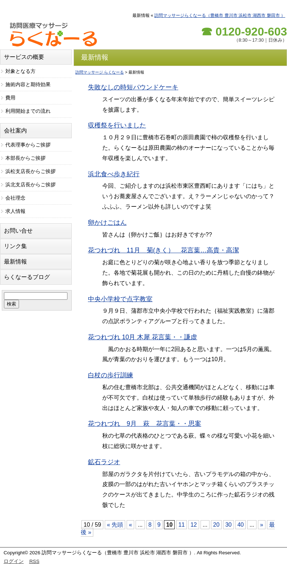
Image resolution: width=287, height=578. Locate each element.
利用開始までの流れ (28, 111)
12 (193, 525)
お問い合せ (18, 231)
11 (181, 525)
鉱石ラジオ (104, 462)
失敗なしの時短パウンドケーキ (133, 87)
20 (216, 525)
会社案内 (15, 130)
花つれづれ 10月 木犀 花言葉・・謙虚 (142, 337)
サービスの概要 (24, 57)
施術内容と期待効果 (28, 84)
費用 (10, 98)
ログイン (14, 561)
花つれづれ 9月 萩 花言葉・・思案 (144, 423)
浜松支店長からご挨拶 (30, 171)
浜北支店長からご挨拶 (30, 184)
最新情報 (15, 261)
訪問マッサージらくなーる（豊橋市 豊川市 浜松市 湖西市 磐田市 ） (219, 15)
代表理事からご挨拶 (28, 145)
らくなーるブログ (27, 277)
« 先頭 (115, 525)
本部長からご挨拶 (25, 158)
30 (228, 525)
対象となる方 (20, 71)
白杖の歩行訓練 (110, 375)
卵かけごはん (107, 222)
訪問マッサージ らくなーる (99, 72)
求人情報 (15, 211)
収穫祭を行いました (117, 125)
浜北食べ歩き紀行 (114, 174)
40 (240, 525)
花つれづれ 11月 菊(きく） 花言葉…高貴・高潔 (163, 250)
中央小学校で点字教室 (120, 299)
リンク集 (15, 246)
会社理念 (15, 198)
